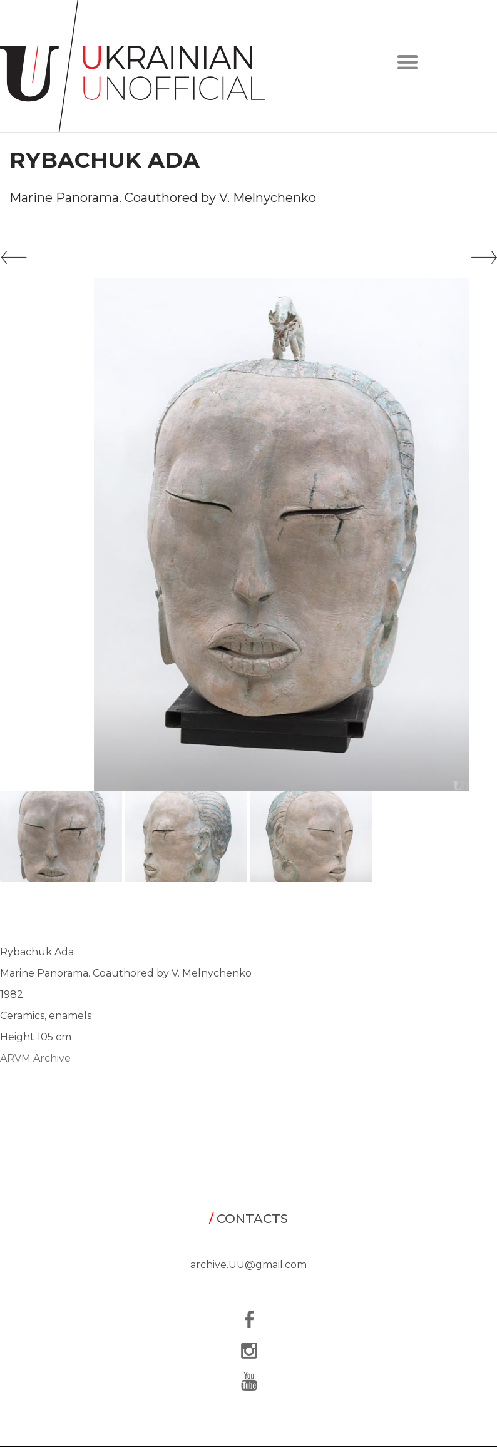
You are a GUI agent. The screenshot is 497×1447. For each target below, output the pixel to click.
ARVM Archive (35, 1058)
